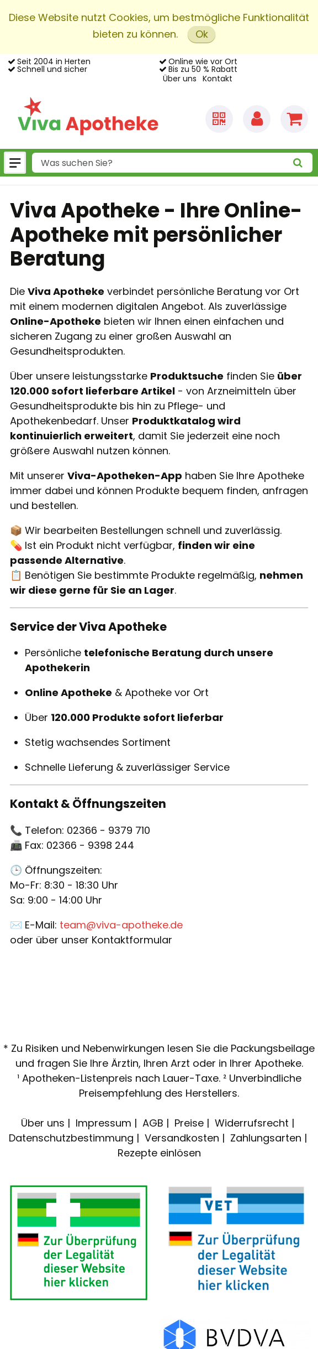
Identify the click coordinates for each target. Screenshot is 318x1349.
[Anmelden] (257, 119)
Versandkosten (182, 1138)
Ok (201, 34)
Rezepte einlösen (159, 1153)
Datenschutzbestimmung (71, 1138)
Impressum (103, 1123)
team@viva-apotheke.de (121, 925)
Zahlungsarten (265, 1138)
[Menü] (15, 163)
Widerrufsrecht (252, 1123)
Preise (189, 1123)
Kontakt (217, 78)
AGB (152, 1123)
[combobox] (172, 163)
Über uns (180, 78)
